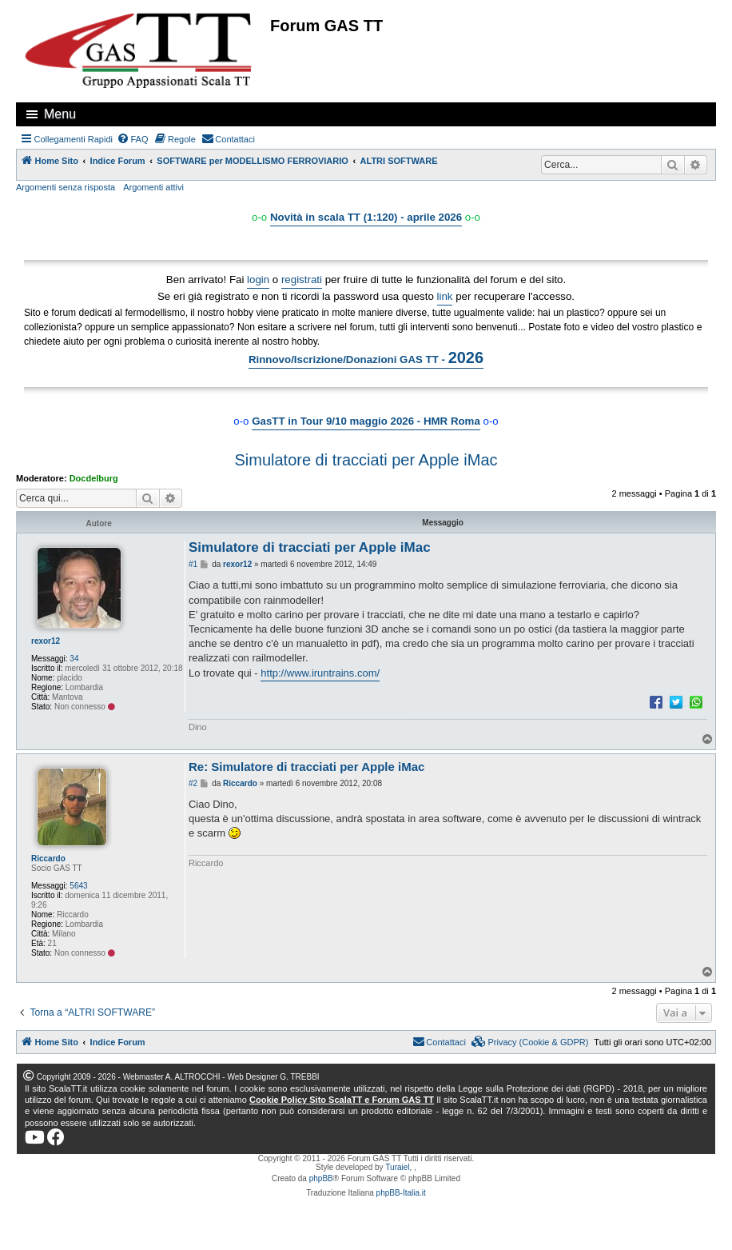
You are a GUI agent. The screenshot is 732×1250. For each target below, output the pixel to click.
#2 (193, 783)
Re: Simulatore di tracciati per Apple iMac (306, 766)
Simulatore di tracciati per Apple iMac (365, 460)
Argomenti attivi (153, 187)
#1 (193, 564)
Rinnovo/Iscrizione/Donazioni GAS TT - (366, 357)
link (445, 296)
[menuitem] (133, 139)
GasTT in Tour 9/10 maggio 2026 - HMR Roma (366, 421)
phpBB (321, 1178)
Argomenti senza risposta (65, 187)
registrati (301, 280)
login (258, 280)
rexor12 (45, 641)
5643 (78, 885)
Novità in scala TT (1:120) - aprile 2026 (366, 217)
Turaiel (397, 1167)
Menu (60, 114)
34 (74, 658)
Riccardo (48, 858)
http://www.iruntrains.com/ (320, 673)
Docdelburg (94, 478)
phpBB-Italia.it (401, 1192)
